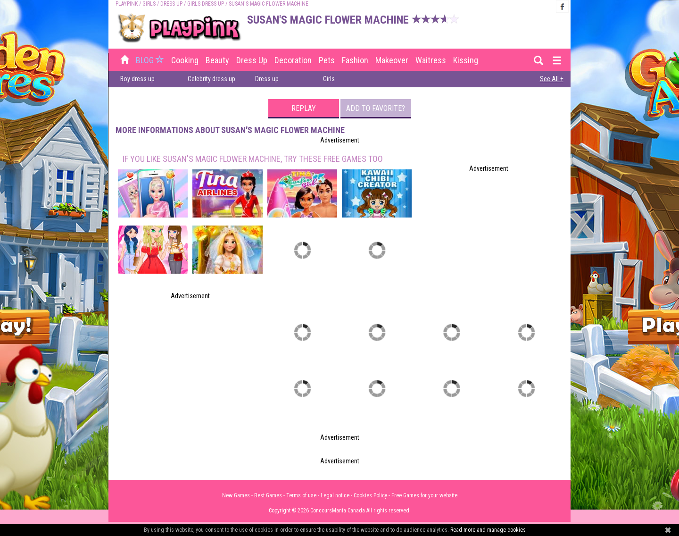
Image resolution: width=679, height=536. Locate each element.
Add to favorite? (375, 108)
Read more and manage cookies (488, 530)
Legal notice (335, 495)
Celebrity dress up (211, 79)
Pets (327, 60)
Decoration (293, 60)
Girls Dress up (205, 3)
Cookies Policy (370, 495)
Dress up (171, 3)
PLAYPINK (127, 3)
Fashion (355, 60)
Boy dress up (137, 79)
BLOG (151, 60)
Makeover (391, 60)
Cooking (185, 60)
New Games (236, 495)
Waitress (430, 60)
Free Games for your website (424, 495)
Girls (149, 3)
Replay (303, 108)
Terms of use (301, 495)
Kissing (465, 60)
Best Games (268, 495)
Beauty (217, 60)
